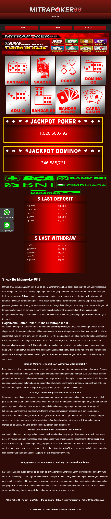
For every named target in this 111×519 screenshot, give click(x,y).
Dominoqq (34, 415)
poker (47, 472)
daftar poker (18, 327)
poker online (88, 314)
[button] (6, 43)
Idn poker (23, 415)
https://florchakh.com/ (60, 453)
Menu (55, 16)
